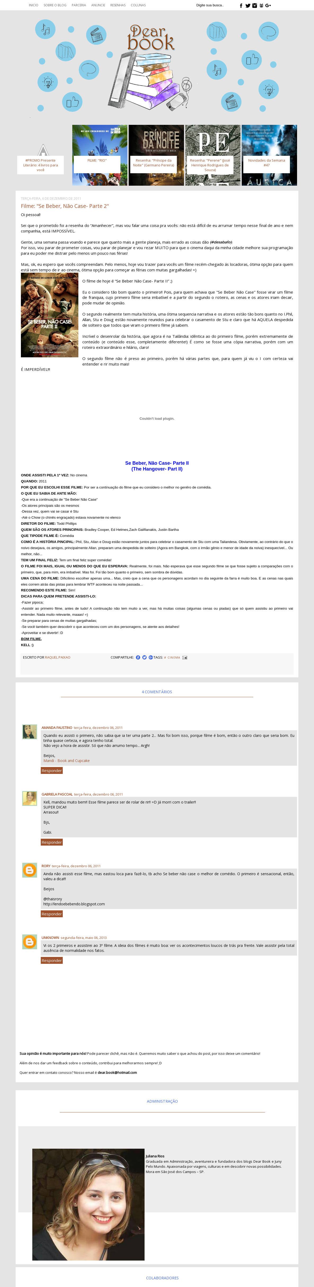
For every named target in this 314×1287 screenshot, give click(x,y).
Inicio (33, 5)
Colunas (138, 5)
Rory (46, 866)
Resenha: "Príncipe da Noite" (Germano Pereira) (153, 162)
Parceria (79, 5)
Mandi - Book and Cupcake (66, 760)
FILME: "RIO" (97, 160)
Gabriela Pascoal (57, 794)
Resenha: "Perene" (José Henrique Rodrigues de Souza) (210, 165)
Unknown (50, 937)
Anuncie (98, 5)
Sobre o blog (55, 5)
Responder (52, 770)
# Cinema (172, 657)
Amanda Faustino (57, 727)
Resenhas (117, 5)
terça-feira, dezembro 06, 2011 (98, 727)
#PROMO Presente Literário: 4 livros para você (40, 165)
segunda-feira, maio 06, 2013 (84, 937)
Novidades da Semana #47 (266, 162)
